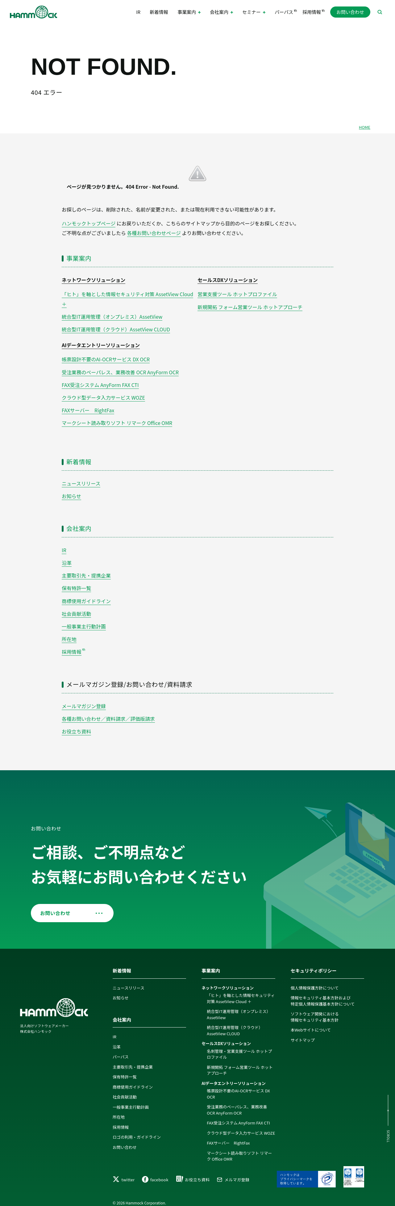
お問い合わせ (350, 12)
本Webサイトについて (311, 1023)
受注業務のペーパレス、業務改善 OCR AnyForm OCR (121, 369)
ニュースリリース (81, 479)
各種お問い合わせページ (154, 232)
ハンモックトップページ (89, 223)
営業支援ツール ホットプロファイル (238, 293)
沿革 (67, 558)
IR (138, 12)
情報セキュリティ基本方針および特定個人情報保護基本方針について (323, 994)
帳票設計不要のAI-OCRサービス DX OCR (106, 357)
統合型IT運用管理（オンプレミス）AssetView (112, 315)
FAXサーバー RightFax (88, 407)
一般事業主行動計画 (84, 620)
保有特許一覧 (76, 583)
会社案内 (79, 524)
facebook (155, 1174)
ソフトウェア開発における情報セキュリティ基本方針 (315, 1010)
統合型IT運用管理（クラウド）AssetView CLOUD (116, 327)
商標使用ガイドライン (86, 596)
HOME (364, 127)
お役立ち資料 (76, 724)
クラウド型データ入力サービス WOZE (104, 394)
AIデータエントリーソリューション (101, 343)
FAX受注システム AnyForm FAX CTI (100, 382)
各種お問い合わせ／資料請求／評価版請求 (109, 712)
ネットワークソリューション (94, 279)
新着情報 (159, 12)
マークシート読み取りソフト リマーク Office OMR (117, 419)
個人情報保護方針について (315, 981)
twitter (124, 1174)
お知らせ (71, 492)
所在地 (69, 633)
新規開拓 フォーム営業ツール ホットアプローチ (250, 305)
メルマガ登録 (233, 1174)
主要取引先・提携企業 (86, 571)
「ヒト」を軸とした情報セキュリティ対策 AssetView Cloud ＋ (241, 992)
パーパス (284, 12)
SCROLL (388, 1136)
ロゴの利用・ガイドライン (137, 1130)
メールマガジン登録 (84, 700)
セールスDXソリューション (228, 279)
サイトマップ (303, 1033)
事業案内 (79, 257)
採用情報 (311, 12)
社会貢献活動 (76, 608)
